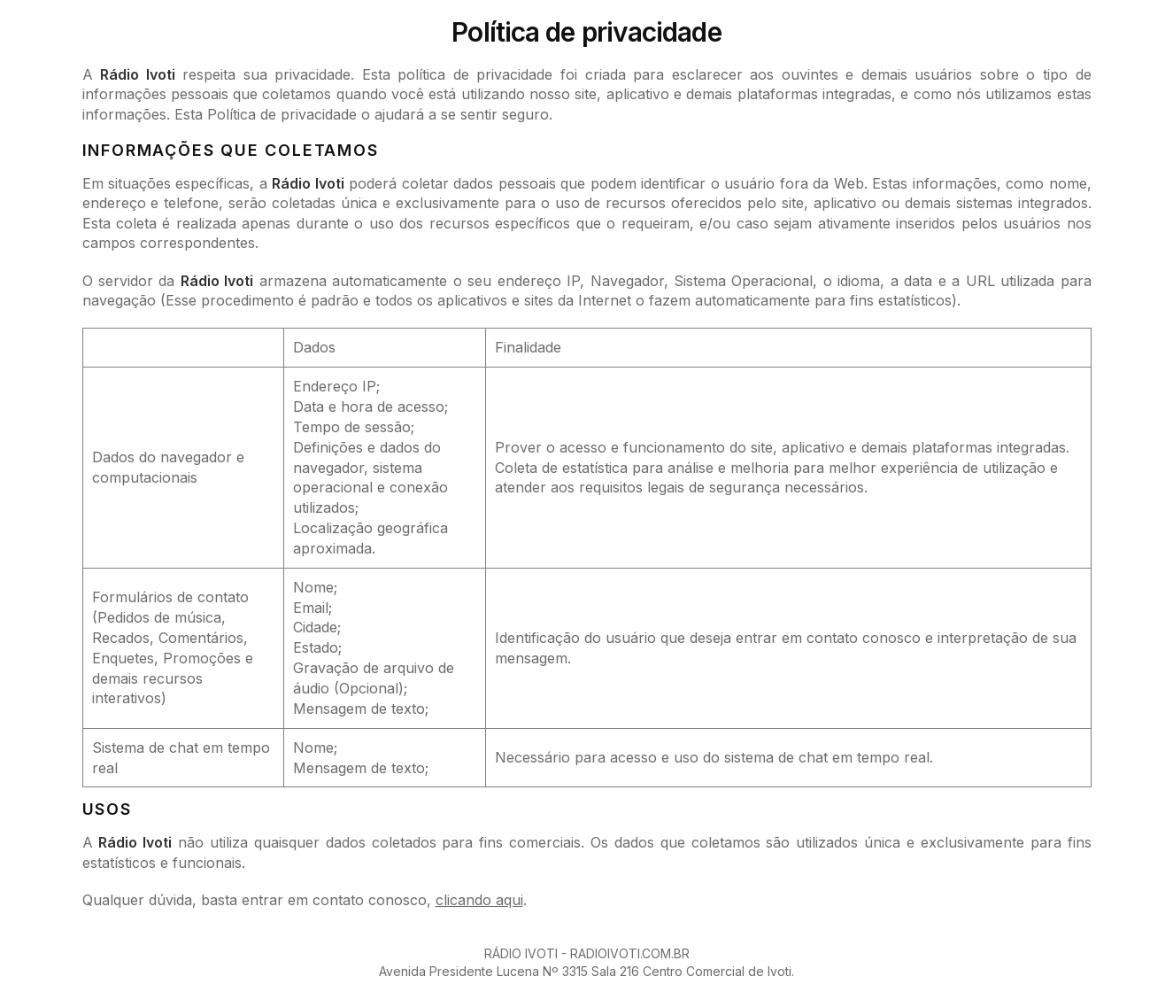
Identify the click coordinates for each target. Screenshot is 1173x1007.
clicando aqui (479, 900)
